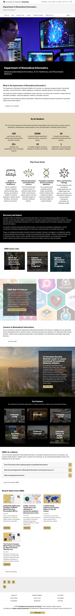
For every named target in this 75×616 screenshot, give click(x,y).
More (69, 15)
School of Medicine (9, 10)
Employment (37, 600)
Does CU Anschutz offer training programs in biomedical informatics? (38, 465)
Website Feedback (37, 595)
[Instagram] (14, 584)
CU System (60, 595)
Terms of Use (37, 598)
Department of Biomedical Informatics (19, 7)
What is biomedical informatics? (38, 475)
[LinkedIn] (5, 589)
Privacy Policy (14, 598)
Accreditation (13, 600)
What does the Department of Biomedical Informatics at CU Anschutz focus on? (38, 470)
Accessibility (60, 598)
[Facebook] (5, 584)
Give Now (60, 600)
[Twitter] (9, 584)
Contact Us (14, 595)
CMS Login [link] (37, 612)
